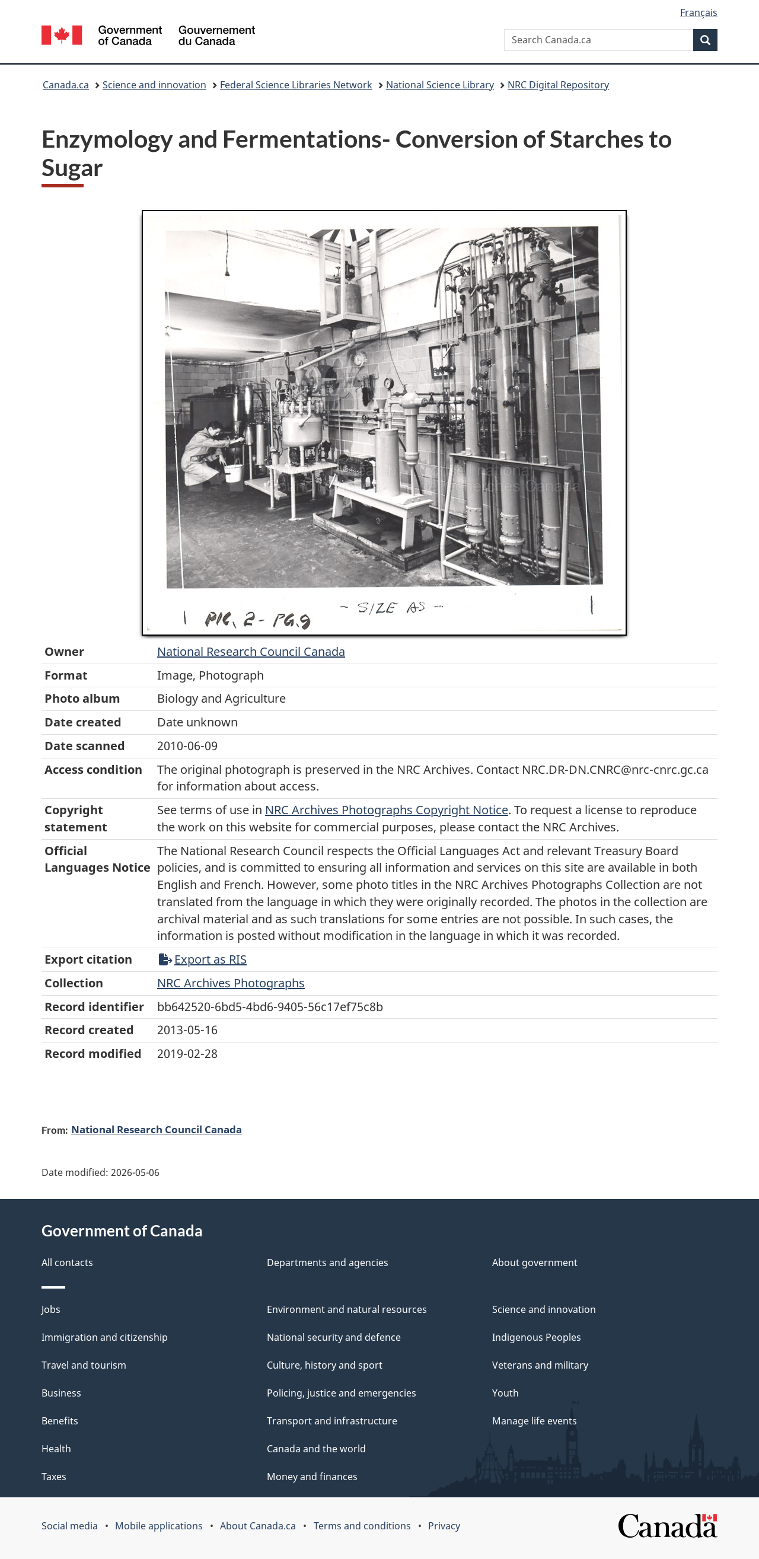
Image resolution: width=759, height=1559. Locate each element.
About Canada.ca (258, 1525)
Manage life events (534, 1420)
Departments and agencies (327, 1262)
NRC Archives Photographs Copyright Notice (386, 810)
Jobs (51, 1309)
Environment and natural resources (347, 1309)
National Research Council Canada (251, 651)
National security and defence (334, 1337)
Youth (505, 1392)
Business (61, 1392)
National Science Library (440, 84)
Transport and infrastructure (332, 1420)
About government (535, 1262)
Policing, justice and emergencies (341, 1392)
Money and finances (312, 1476)
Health (56, 1448)
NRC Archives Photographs (231, 983)
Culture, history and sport (324, 1365)
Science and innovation (154, 84)
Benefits (60, 1420)
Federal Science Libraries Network (296, 84)
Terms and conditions (362, 1525)
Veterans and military (540, 1365)
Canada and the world (316, 1448)
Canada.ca (66, 84)
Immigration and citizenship (105, 1337)
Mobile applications (159, 1525)
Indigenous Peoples (536, 1337)
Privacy (444, 1525)
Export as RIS (203, 959)
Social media (70, 1525)
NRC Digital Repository (558, 84)
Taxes (54, 1476)
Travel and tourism (84, 1365)
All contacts (67, 1262)
